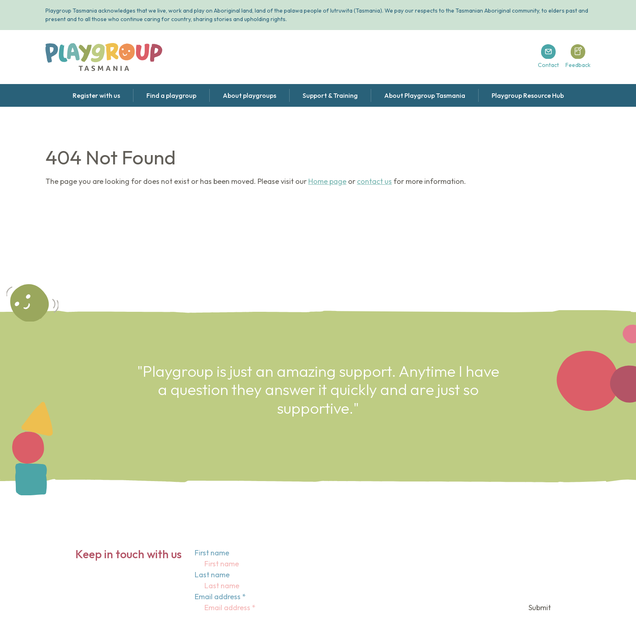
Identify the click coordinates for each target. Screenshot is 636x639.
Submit (540, 607)
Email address (220, 596)
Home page (327, 181)
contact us (374, 181)
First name (212, 552)
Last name (212, 574)
